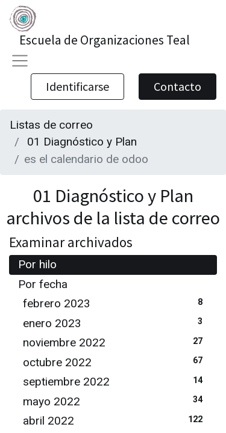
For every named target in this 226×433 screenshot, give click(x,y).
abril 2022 (115, 420)
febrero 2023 (115, 302)
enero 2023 (115, 322)
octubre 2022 (115, 361)
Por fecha (42, 284)
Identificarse (77, 86)
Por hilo (37, 264)
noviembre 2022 (115, 341)
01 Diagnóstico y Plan (82, 142)
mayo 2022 (115, 400)
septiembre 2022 (115, 380)
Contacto (177, 86)
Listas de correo (51, 125)
